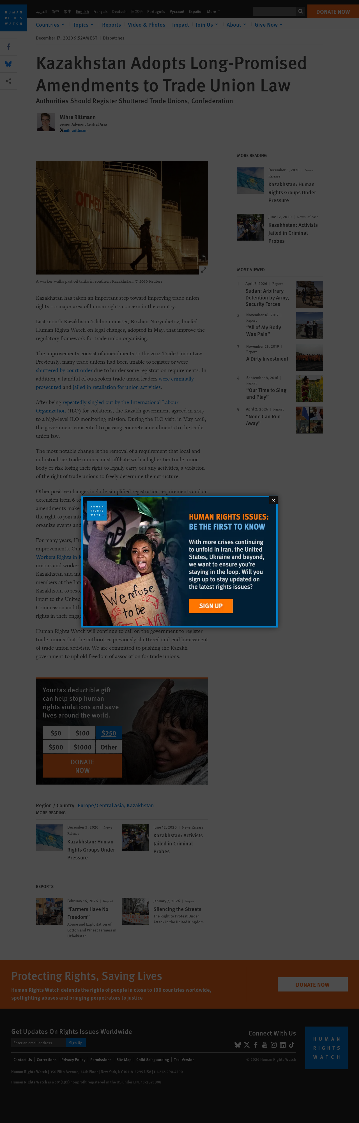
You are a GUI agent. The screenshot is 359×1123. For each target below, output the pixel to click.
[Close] (273, 499)
